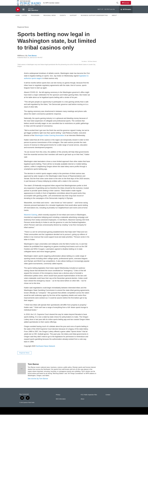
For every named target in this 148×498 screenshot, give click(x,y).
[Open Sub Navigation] (28, 19)
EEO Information (61, 482)
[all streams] (126, 13)
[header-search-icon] (118, 5)
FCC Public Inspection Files (89, 478)
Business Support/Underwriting (94, 19)
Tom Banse (32, 60)
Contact (108, 478)
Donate (128, 5)
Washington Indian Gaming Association (49, 219)
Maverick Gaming (30, 298)
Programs (35, 19)
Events (63, 19)
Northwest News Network (45, 429)
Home (17, 19)
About (114, 19)
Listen (24, 19)
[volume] (23, 14)
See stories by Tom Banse (38, 462)
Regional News (50, 19)
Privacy (58, 478)
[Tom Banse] (21, 452)
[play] (17, 14)
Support (73, 19)
